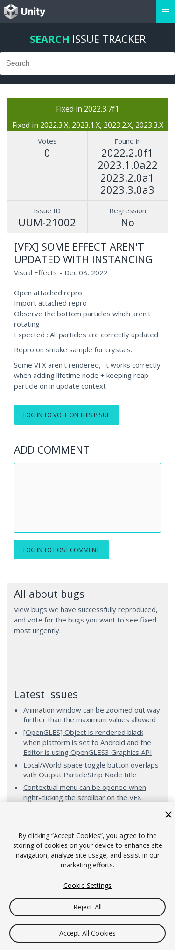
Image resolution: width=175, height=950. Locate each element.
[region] (87, 876)
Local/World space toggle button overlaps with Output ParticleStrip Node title (91, 770)
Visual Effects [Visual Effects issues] (35, 272)
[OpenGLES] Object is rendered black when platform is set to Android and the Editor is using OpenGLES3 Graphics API (87, 742)
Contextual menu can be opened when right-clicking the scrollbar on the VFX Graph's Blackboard (84, 797)
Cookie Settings (87, 885)
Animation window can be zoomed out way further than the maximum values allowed (91, 715)
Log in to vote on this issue (66, 415)
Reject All (87, 906)
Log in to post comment (61, 549)
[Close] (168, 814)
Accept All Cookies (87, 933)
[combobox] (87, 63)
